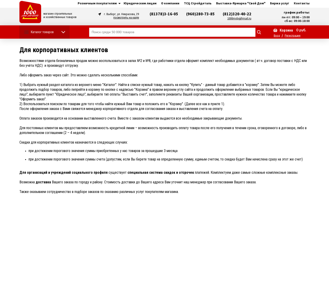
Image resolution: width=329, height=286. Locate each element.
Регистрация (292, 35)
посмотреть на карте (126, 17)
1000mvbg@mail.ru (239, 18)
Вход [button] (277, 35)
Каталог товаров (42, 32)
